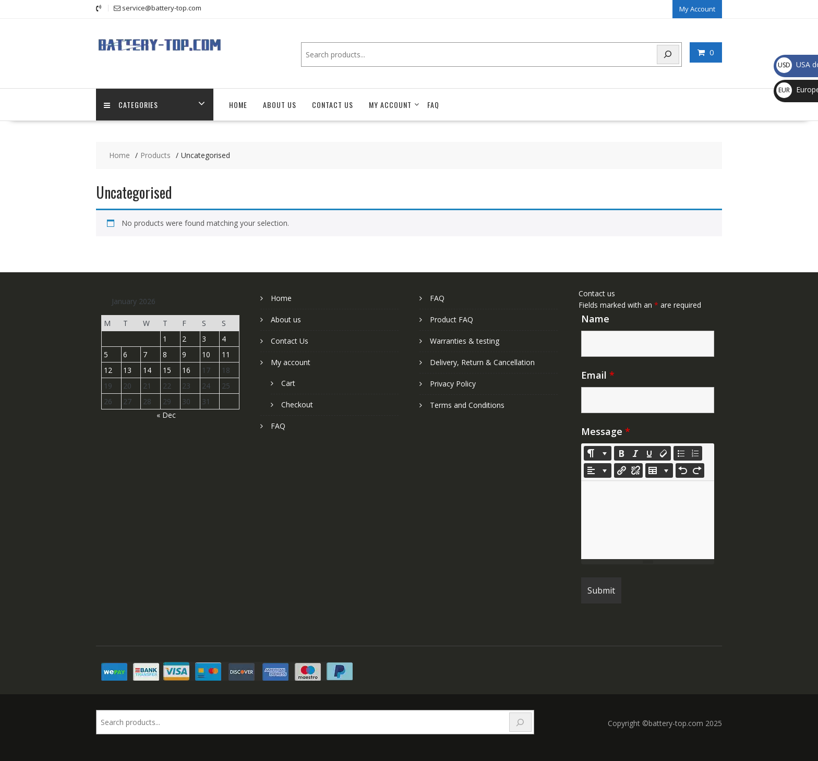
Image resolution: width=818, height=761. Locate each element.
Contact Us (332, 104)
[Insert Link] (621, 470)
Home (238, 104)
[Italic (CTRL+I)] (635, 453)
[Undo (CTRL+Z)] (683, 470)
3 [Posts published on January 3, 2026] (204, 339)
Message (605, 431)
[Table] (659, 470)
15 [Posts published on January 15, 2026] (167, 370)
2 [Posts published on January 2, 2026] (184, 339)
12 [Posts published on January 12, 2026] (108, 370)
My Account (697, 9)
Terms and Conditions (467, 405)
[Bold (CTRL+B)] (621, 453)
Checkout (297, 404)
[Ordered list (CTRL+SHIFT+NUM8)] (695, 453)
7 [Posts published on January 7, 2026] (145, 354)
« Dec (166, 415)
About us (279, 104)
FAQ (433, 104)
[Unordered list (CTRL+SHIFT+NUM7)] (680, 453)
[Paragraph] (597, 470)
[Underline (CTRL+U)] (649, 453)
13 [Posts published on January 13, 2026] (127, 370)
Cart (288, 383)
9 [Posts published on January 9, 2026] (184, 354)
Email (598, 375)
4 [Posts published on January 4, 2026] (224, 339)
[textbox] (647, 520)
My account (390, 104)
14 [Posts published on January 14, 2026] (147, 370)
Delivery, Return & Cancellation (482, 362)
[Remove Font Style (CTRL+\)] (663, 453)
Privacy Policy (453, 384)
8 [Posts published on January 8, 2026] (165, 354)
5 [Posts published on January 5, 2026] (106, 354)
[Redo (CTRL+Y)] (697, 470)
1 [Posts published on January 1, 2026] (165, 339)
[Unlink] (635, 470)
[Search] (668, 54)
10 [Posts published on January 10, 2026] (206, 354)
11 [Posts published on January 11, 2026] (226, 354)
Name (595, 318)
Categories (131, 104)
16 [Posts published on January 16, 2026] (186, 370)
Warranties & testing (464, 341)
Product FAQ (451, 319)
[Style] (597, 453)
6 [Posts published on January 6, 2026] (125, 354)
